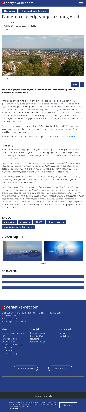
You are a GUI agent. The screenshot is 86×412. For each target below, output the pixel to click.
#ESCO (39, 222)
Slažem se (68, 405)
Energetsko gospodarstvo (13, 333)
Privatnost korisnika (43, 396)
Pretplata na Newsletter (26, 368)
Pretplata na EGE (60, 368)
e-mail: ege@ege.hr (10, 318)
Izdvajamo (34, 338)
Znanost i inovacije (10, 353)
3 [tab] (45, 263)
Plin (3, 336)
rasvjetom (59, 103)
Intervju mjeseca (37, 333)
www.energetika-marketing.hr (14, 321)
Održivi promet (8, 350)
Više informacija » (14, 408)
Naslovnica (9, 11)
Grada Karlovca (68, 136)
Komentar (63, 333)
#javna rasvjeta (56, 222)
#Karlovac (9, 222)
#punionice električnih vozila (18, 227)
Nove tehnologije (37, 341)
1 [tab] (41, 263)
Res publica (64, 336)
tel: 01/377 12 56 (9, 315)
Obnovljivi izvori (8, 341)
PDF (75, 84)
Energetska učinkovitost (34, 11)
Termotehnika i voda (11, 338)
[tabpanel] (43, 58)
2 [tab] (43, 263)
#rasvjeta (25, 222)
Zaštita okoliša (8, 347)
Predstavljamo (36, 336)
